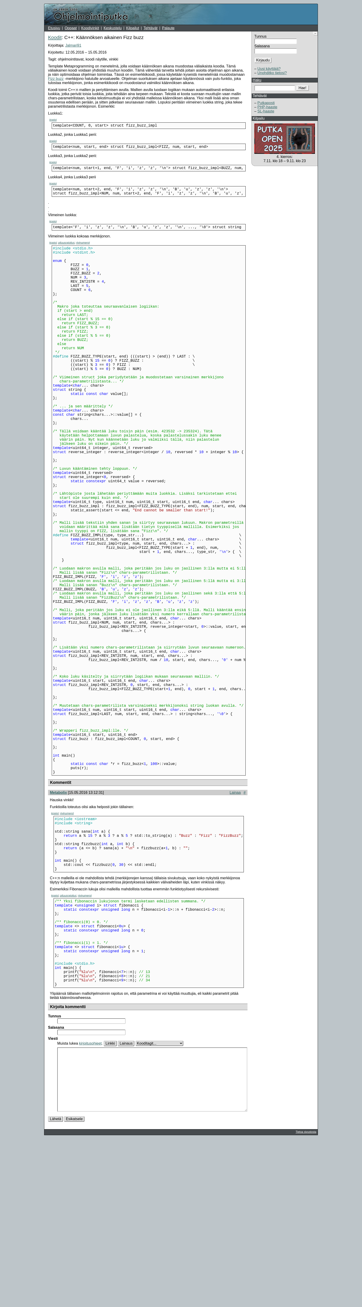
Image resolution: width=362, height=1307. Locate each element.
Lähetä (55, 1287)
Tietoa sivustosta (306, 1300)
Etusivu (54, 28)
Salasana (262, 46)
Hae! (302, 88)
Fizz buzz (56, 79)
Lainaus (126, 1198)
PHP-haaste (267, 107)
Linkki (110, 1198)
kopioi (53, 119)
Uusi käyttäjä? (269, 69)
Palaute (168, 28)
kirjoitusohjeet (90, 1198)
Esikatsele (74, 1287)
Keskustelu (113, 28)
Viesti (53, 1193)
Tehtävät (150, 28)
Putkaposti (266, 103)
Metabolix (58, 915)
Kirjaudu (263, 60)
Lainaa (235, 915)
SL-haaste (265, 111)
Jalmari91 (73, 45)
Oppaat (71, 28)
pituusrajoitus (66, 248)
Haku (257, 80)
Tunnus (260, 36)
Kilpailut (132, 28)
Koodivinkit (90, 28)
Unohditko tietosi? (272, 73)
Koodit (55, 37)
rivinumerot (83, 248)
